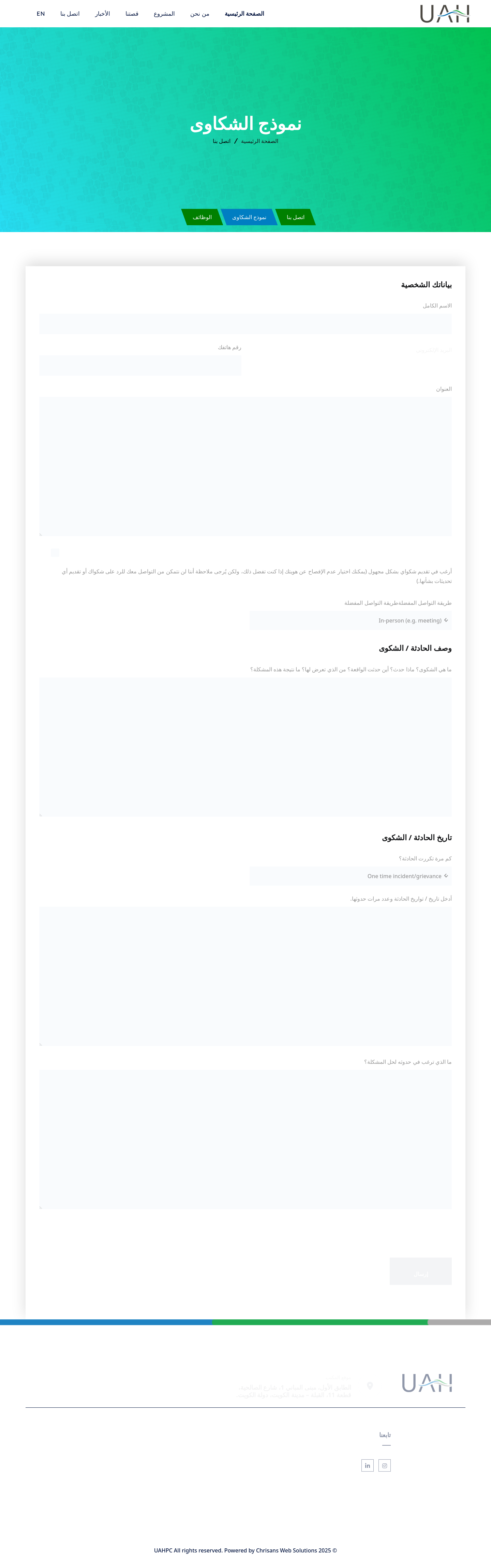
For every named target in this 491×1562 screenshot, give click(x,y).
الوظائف (202, 217)
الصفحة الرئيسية (244, 13)
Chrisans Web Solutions (286, 1550)
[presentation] (400, 1229)
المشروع (164, 13)
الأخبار (102, 13)
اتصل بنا (70, 13)
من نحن (199, 13)
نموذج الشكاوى (249, 217)
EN (40, 13)
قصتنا (131, 13)
